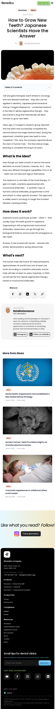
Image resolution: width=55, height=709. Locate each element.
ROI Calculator (9, 633)
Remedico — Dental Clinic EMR (14, 584)
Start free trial (43, 3)
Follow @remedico (31, 534)
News (33, 10)
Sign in (6, 642)
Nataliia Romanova (32, 43)
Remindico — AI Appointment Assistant (17, 590)
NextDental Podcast (10, 630)
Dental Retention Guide (12, 627)
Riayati (6, 614)
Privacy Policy (43, 699)
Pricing (6, 599)
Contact (6, 639)
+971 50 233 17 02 (10, 575)
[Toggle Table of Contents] (27, 87)
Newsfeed (22, 10)
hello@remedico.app (27, 575)
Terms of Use (8, 701)
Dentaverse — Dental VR (12, 587)
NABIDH (6, 611)
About (6, 636)
